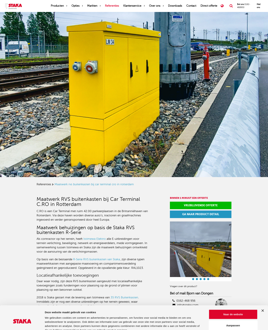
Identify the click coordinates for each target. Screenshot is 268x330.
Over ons (154, 5)
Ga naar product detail (200, 214)
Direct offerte (208, 5)
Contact (191, 5)
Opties (75, 5)
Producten (57, 5)
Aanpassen (233, 307)
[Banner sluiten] (263, 293)
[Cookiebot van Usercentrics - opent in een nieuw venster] (22, 323)
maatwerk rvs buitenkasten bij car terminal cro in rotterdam (94, 184)
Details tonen (185, 323)
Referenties (112, 5)
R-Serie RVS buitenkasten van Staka (96, 259)
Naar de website (233, 296)
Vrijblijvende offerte (201, 205)
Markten (92, 5)
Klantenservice (132, 5)
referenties (44, 184)
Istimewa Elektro (94, 238)
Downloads (175, 5)
